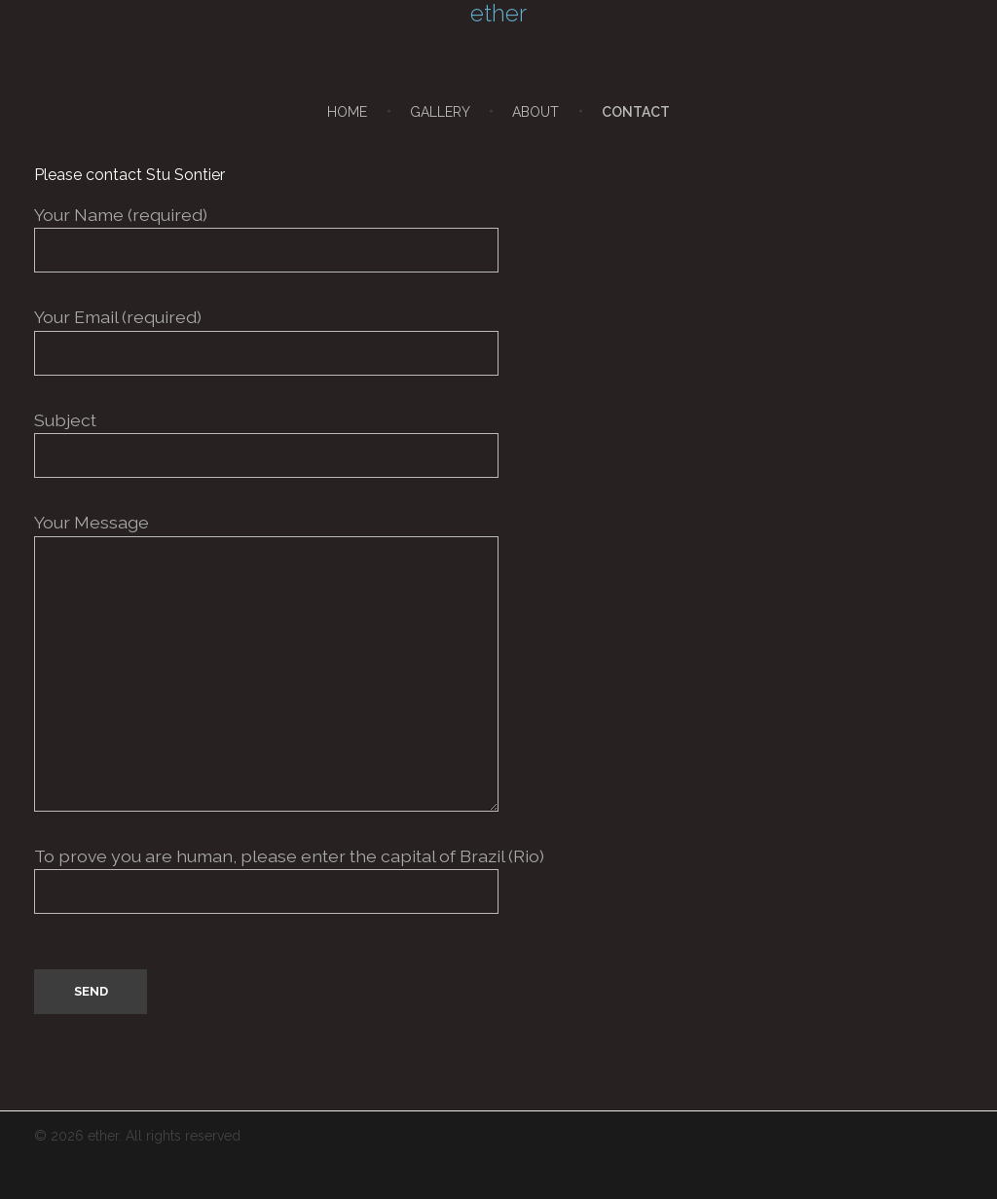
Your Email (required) (498, 341)
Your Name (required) (498, 238)
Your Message (498, 661)
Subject (498, 444)
